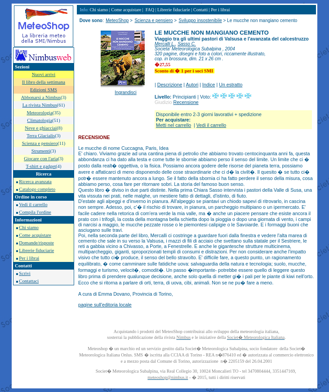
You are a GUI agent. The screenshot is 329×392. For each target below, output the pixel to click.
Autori (192, 84)
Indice (208, 84)
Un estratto (230, 84)
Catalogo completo (37, 189)
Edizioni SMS (43, 89)
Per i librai (29, 258)
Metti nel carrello (173, 125)
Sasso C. (187, 43)
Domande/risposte (36, 242)
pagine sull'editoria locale (105, 304)
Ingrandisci (125, 92)
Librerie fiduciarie (36, 250)
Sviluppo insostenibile (200, 20)
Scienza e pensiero (153, 20)
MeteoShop (117, 20)
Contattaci (29, 281)
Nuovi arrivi (43, 74)
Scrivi (24, 273)
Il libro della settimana (43, 82)
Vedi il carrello (33, 204)
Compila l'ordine (35, 212)
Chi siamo (29, 227)
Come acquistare (35, 235)
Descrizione (169, 84)
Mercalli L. (165, 43)
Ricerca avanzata (35, 181)
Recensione (185, 102)
